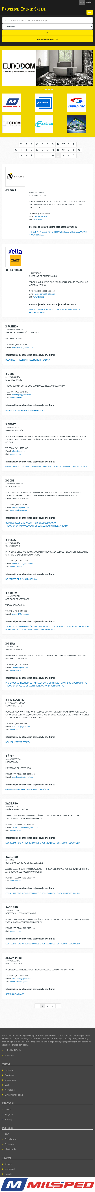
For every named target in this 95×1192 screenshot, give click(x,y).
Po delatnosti (11, 1139)
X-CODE (9, 480)
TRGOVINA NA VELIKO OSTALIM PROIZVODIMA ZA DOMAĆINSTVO (34, 686)
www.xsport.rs (15, 454)
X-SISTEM (11, 593)
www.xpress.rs (16, 567)
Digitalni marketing (14, 1094)
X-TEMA (10, 643)
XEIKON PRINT (14, 957)
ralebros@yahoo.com (20, 507)
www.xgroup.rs (16, 398)
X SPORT (10, 424)
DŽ (63, 144)
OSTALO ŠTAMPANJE (14, 994)
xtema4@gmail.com (20, 667)
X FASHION (11, 326)
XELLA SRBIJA (14, 270)
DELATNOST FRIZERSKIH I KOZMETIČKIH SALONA (27, 360)
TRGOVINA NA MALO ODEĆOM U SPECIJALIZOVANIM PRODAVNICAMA (36, 526)
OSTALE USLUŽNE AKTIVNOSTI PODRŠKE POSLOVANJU (30, 523)
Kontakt (8, 1173)
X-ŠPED (9, 756)
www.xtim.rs (14, 729)
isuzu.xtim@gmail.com (21, 727)
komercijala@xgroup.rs (21, 395)
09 (21, 144)
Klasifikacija (10, 1149)
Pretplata (9, 1070)
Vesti (7, 1084)
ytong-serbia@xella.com (45, 294)
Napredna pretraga (47, 39)
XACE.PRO (11, 803)
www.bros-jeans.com (18, 510)
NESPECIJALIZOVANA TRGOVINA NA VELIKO (25, 410)
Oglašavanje (10, 1080)
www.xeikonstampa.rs (19, 982)
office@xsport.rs (18, 451)
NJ (63, 149)
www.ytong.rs (38, 297)
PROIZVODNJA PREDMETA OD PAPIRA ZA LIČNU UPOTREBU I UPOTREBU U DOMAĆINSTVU (46, 683)
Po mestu (9, 1144)
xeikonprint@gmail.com (21, 979)
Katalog (8, 1119)
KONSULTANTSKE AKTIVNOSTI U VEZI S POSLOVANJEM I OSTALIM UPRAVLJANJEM (42, 843)
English (89, 2)
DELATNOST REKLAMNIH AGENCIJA (21, 579)
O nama (8, 1164)
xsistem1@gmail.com (20, 614)
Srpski (82, 2)
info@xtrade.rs (41, 216)
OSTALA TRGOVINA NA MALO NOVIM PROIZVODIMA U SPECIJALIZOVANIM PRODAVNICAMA (46, 467)
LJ (47, 149)
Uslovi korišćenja (13, 1050)
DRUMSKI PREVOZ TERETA (17, 742)
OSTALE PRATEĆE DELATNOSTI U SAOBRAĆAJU (27, 790)
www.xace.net (15, 830)
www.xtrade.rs (38, 219)
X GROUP (10, 374)
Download (10, 1169)
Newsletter (10, 1089)
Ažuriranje (10, 1075)
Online (8, 1109)
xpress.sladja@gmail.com (22, 564)
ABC (7, 1134)
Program (9, 1114)
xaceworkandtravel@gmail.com (25, 827)
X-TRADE (10, 189)
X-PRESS (10, 540)
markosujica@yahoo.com (22, 347)
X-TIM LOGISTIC (14, 700)
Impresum (9, 1055)
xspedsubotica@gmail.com (23, 777)
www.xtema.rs (15, 670)
